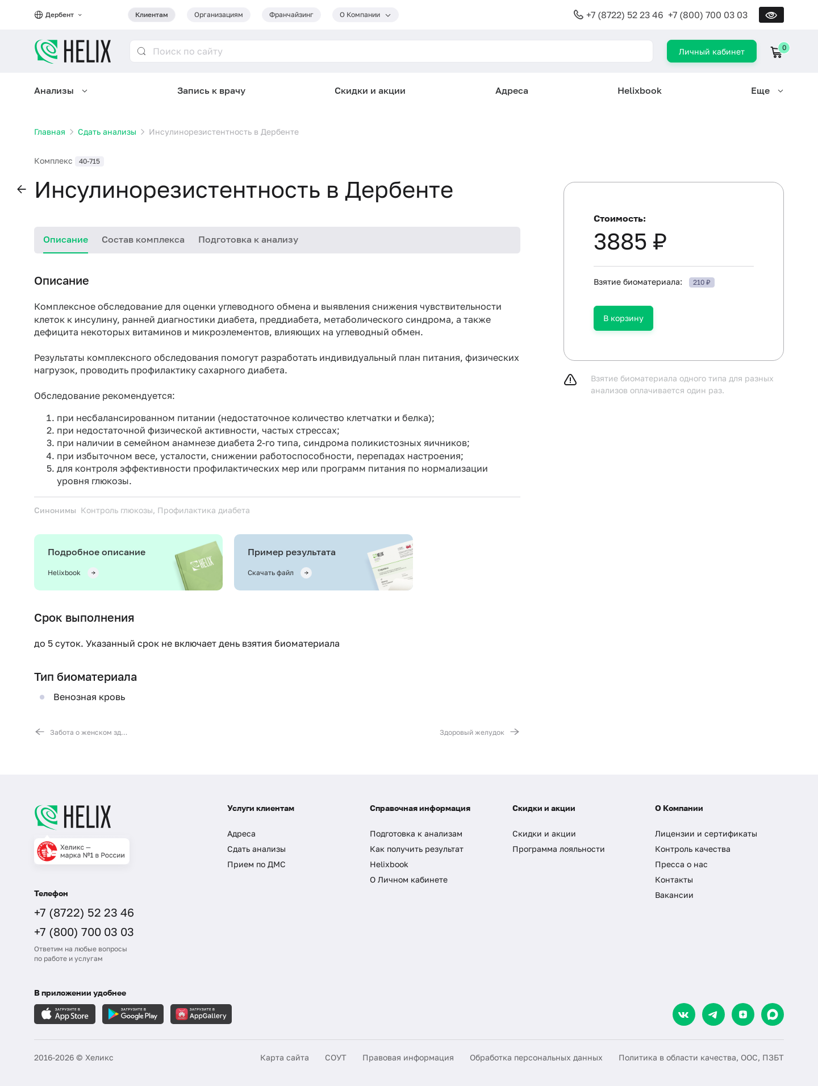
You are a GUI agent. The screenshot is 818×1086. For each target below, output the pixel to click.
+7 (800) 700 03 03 (708, 14)
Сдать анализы (256, 849)
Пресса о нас (681, 864)
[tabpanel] (277, 505)
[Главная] (119, 817)
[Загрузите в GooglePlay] (133, 1014)
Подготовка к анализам (416, 833)
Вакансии (674, 895)
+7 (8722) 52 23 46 (624, 14)
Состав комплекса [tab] (143, 239)
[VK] (684, 1014)
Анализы (54, 90)
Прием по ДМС (256, 864)
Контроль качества (693, 849)
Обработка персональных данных (536, 1057)
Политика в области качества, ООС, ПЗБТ (701, 1057)
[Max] (772, 1014)
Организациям (218, 14)
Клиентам (151, 14)
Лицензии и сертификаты (706, 833)
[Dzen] (743, 1014)
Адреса (511, 90)
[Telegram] (713, 1014)
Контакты (674, 879)
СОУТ (336, 1057)
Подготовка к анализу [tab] (248, 239)
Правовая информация (408, 1057)
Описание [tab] (65, 239)
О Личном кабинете (409, 879)
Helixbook (639, 90)
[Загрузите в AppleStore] (64, 1014)
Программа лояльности (558, 849)
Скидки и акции (370, 90)
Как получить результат (417, 849)
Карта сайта (284, 1057)
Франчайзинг (291, 14)
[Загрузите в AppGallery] (201, 1014)
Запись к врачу (211, 90)
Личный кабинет (712, 51)
